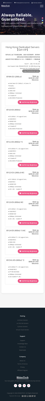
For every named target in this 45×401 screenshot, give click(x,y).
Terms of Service (22, 364)
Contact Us (22, 347)
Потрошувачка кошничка (21, 2)
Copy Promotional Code (31, 71)
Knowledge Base (23, 344)
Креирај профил (37, 2)
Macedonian (7, 2)
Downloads (22, 350)
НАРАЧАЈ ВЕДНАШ (28, 102)
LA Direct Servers (22, 320)
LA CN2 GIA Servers (22, 323)
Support (22, 340)
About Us (22, 361)
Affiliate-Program (22, 370)
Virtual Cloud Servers (22, 330)
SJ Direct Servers (23, 326)
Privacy (22, 367)
